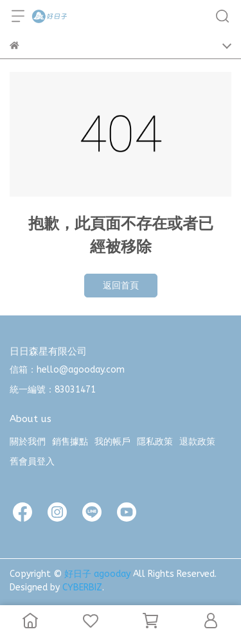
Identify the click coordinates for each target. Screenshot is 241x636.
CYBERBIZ (82, 587)
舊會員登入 (32, 461)
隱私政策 (155, 441)
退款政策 (197, 441)
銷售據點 (70, 441)
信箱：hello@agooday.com (67, 369)
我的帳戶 (112, 441)
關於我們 (28, 441)
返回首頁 (121, 285)
